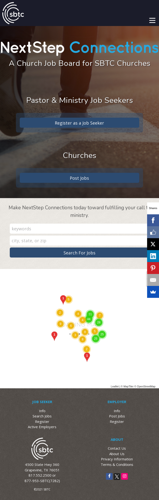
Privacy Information (117, 459)
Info (42, 410)
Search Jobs (42, 416)
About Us (116, 453)
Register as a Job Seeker (79, 123)
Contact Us (117, 448)
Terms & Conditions (117, 464)
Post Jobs (79, 178)
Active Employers (42, 426)
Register (42, 421)
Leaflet (115, 386)
